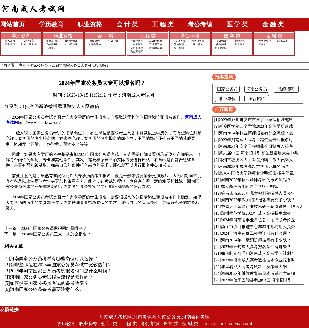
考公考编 (200, 24)
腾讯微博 (66, 106)
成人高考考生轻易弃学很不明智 (249, 186)
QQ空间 (31, 106)
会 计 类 (127, 24)
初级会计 (94, 40)
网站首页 (12, 24)
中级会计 (113, 40)
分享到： (13, 106)
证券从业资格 (263, 40)
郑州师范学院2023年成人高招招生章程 (256, 213)
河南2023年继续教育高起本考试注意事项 (258, 273)
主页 (22, 65)
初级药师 (221, 40)
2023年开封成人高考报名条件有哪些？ (256, 246)
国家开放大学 (29, 44)
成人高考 (10, 40)
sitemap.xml (240, 323)
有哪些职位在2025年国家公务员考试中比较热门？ (61, 264)
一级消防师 (136, 44)
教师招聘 (179, 44)
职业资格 (90, 24)
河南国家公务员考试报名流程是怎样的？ (51, 277)
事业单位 (198, 44)
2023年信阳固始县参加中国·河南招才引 (256, 280)
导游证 (52, 48)
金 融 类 (273, 24)
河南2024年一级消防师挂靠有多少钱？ (256, 240)
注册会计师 (94, 44)
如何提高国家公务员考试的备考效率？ (49, 283)
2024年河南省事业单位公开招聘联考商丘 (258, 220)
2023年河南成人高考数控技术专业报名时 (258, 260)
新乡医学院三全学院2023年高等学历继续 (256, 126)
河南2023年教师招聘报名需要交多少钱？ (258, 200)
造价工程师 (136, 48)
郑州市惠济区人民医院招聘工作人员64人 (256, 160)
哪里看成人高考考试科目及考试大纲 (254, 267)
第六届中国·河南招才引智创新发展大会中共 (258, 153)
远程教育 (29, 40)
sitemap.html (214, 323)
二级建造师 (155, 40)
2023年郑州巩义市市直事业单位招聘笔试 (256, 119)
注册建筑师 (155, 48)
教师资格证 (52, 40)
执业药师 (221, 44)
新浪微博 (48, 106)
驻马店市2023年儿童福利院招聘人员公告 (258, 193)
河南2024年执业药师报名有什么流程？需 (256, 133)
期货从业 (282, 40)
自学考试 (10, 44)
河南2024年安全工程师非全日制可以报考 (256, 146)
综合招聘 (179, 48)
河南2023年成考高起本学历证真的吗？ (254, 166)
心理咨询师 (71, 40)
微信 (94, 106)
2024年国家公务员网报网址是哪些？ (54, 228)
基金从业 (263, 44)
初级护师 (240, 40)
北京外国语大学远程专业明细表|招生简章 (256, 173)
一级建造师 (136, 40)
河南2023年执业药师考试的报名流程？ (256, 180)
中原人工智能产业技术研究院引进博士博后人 (262, 206)
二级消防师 (155, 44)
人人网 (83, 106)
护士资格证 (221, 48)
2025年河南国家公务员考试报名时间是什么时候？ (61, 271)
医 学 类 (237, 24)
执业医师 (240, 44)
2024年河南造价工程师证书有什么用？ (256, 233)
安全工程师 (136, 51)
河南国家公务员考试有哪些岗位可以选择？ (54, 258)
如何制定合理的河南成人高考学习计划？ (258, 253)
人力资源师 (71, 44)
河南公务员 (197, 40)
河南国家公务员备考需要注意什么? (45, 289)
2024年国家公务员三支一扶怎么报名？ (56, 234)
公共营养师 (52, 44)
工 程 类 (163, 24)
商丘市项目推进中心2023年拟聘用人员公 (258, 226)
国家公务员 (179, 40)
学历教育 (51, 24)
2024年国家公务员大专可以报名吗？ (80, 65)
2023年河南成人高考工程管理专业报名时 (256, 140)
